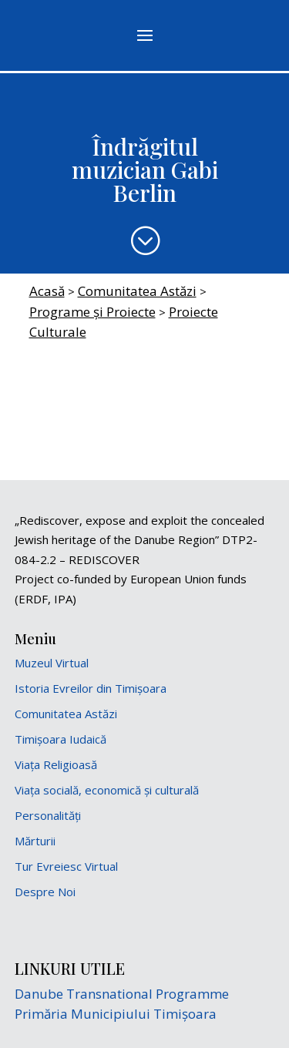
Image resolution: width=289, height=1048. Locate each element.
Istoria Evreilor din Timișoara (90, 688)
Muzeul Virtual (52, 662)
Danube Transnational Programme (122, 994)
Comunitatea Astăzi (137, 291)
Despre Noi (45, 891)
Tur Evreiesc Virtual (66, 866)
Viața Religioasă (56, 764)
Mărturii (35, 840)
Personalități (48, 815)
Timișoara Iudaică (60, 739)
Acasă (47, 291)
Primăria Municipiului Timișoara (116, 1014)
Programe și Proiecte (92, 312)
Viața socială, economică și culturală (107, 790)
